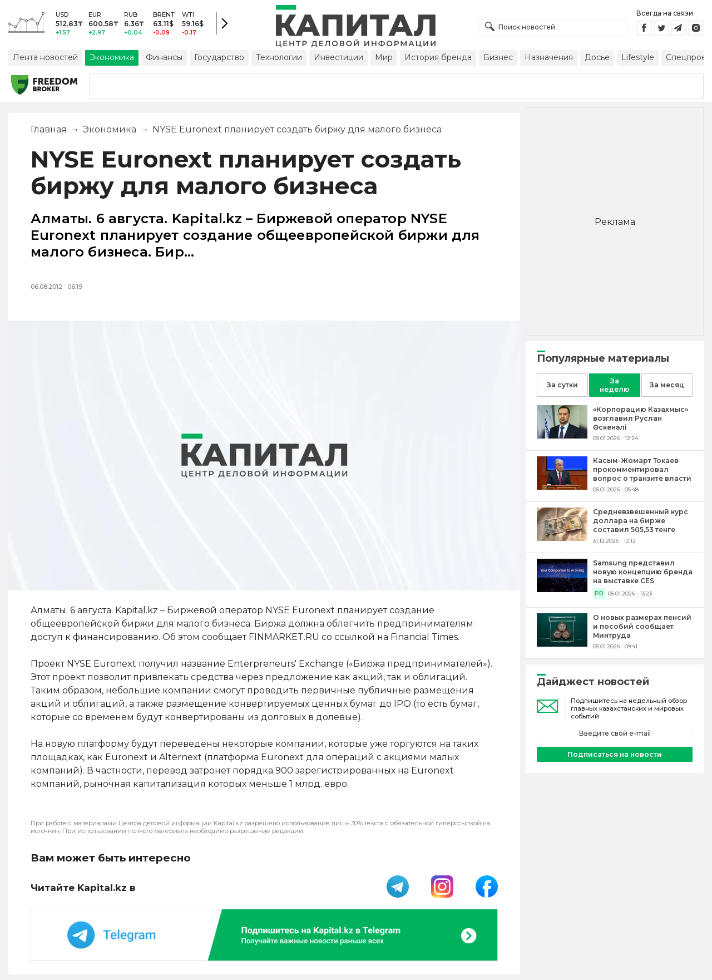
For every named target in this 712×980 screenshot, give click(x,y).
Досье (597, 57)
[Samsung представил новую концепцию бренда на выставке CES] (562, 589)
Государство (219, 57)
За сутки (562, 385)
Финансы (164, 57)
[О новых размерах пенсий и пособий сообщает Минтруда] (562, 643)
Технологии (279, 57)
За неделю (615, 385)
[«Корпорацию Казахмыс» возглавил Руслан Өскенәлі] (562, 435)
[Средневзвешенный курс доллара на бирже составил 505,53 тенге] (562, 538)
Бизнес (498, 57)
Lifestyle (637, 57)
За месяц (667, 385)
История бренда (438, 57)
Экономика (112, 57)
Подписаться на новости (614, 754)
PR (599, 593)
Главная (49, 129)
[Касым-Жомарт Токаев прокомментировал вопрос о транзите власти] (562, 486)
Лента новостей (45, 57)
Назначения (549, 57)
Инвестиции (338, 57)
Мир (384, 57)
